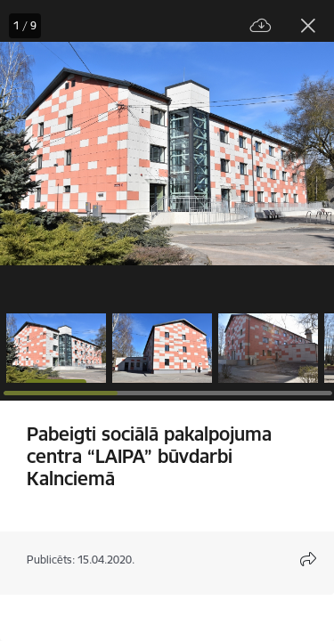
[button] (56, 348)
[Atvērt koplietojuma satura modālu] (308, 559)
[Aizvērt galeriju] (308, 26)
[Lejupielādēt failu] (261, 26)
